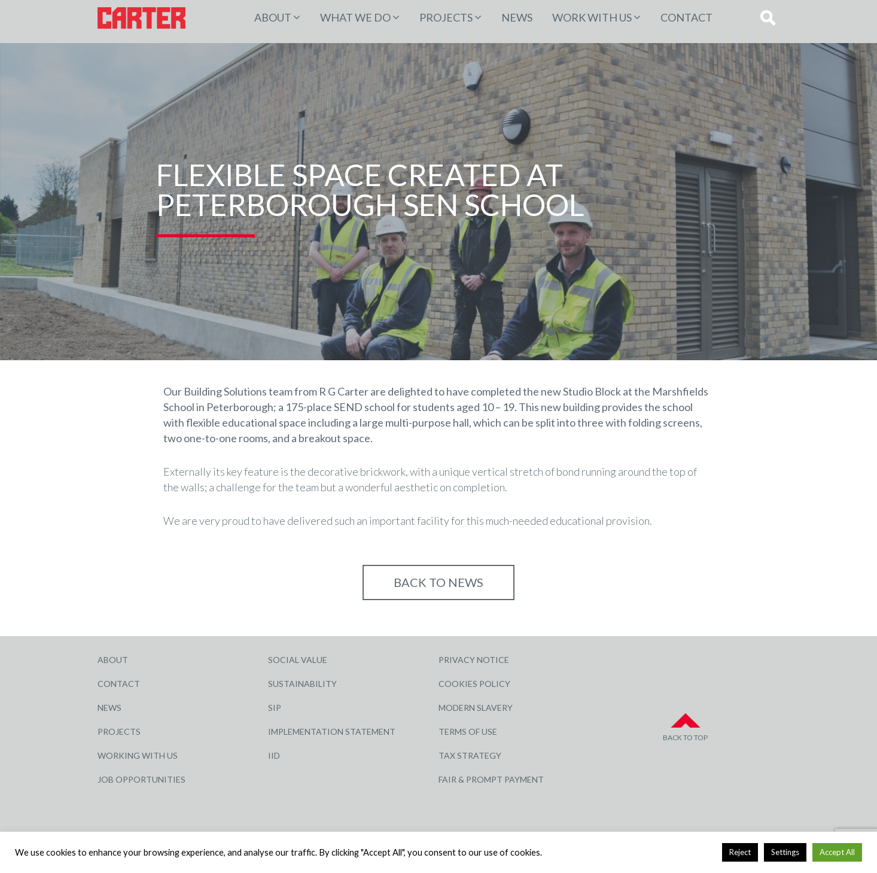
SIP (274, 707)
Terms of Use (467, 731)
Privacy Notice (473, 660)
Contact (686, 17)
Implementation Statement (331, 731)
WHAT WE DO (355, 17)
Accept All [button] (837, 852)
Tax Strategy (469, 755)
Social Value (297, 660)
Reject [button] (740, 852)
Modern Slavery (475, 707)
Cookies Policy (474, 684)
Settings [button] (785, 852)
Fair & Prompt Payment (491, 779)
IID (274, 755)
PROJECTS (446, 17)
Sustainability (302, 684)
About (272, 17)
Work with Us (592, 17)
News (516, 17)
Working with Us (138, 755)
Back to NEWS (438, 582)
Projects (119, 731)
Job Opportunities (141, 779)
